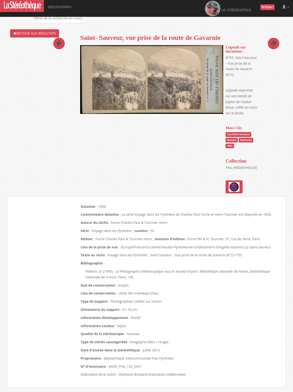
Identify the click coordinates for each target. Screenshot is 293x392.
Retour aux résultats (34, 33)
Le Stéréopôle (228, 8)
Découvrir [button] (60, 7)
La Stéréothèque (22, 5)
